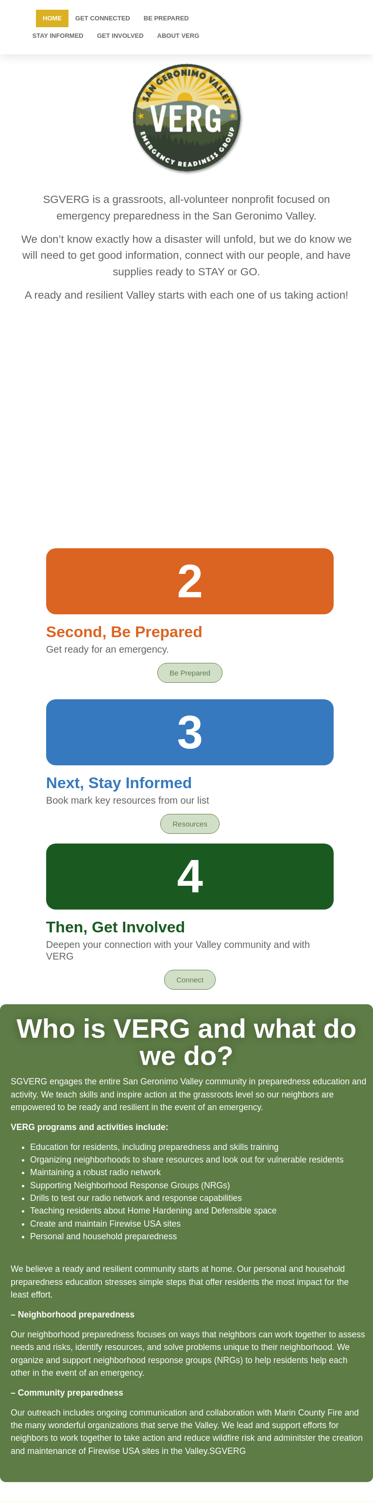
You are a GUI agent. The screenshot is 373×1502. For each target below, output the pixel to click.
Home (52, 18)
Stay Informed (58, 35)
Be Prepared (166, 18)
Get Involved (120, 35)
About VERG (178, 35)
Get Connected (102, 18)
